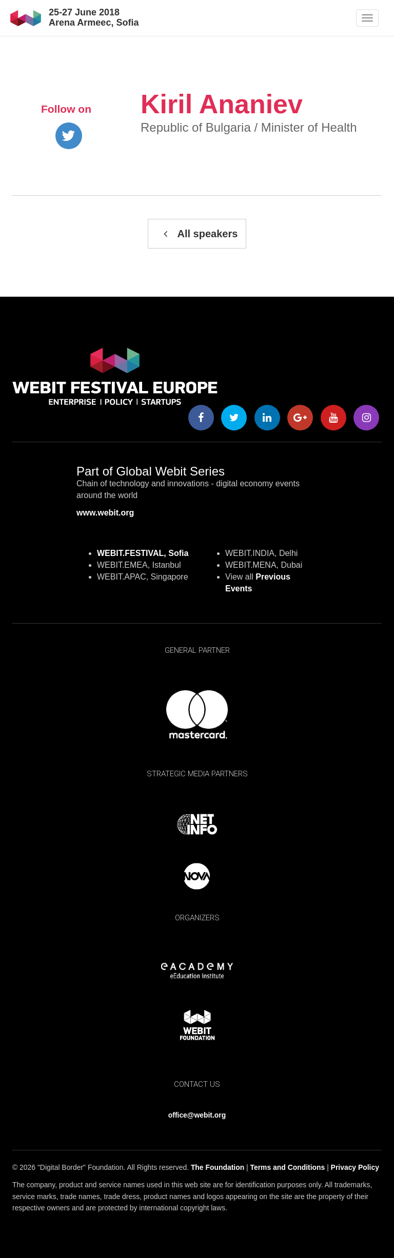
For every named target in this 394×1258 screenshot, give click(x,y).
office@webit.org (197, 1115)
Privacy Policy (355, 1167)
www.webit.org (105, 512)
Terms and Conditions (287, 1167)
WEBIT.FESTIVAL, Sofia (142, 553)
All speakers (197, 233)
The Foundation (217, 1167)
